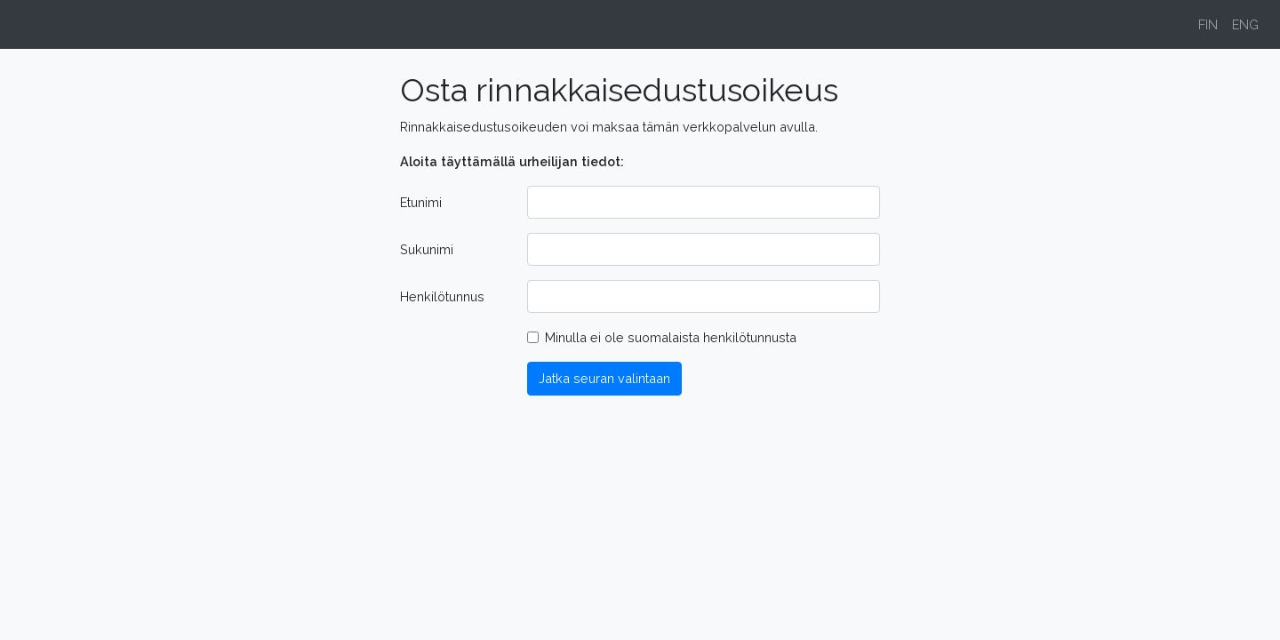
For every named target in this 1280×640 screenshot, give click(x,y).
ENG (1245, 24)
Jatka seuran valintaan (604, 378)
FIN (1208, 24)
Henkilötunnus (442, 296)
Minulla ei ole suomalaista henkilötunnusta (670, 337)
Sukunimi (426, 249)
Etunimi (421, 202)
